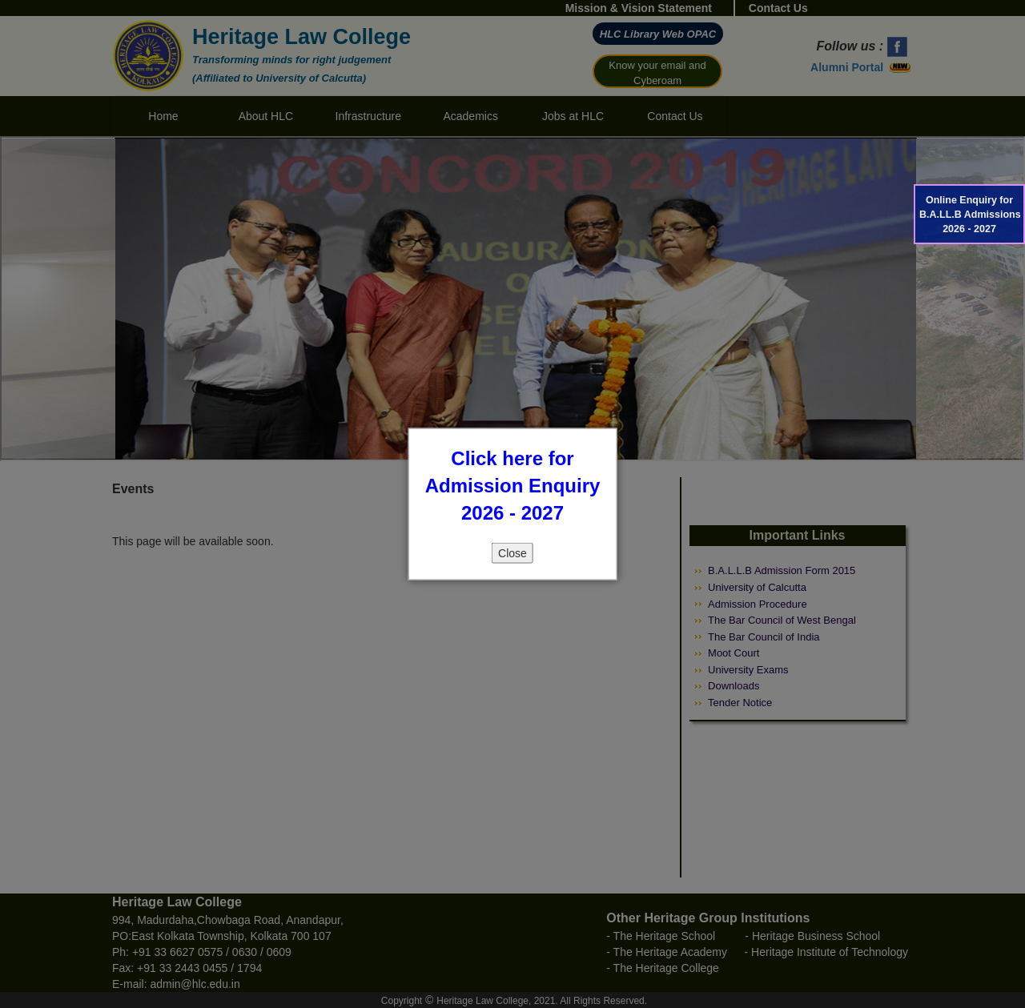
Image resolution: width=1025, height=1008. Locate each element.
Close (512, 553)
